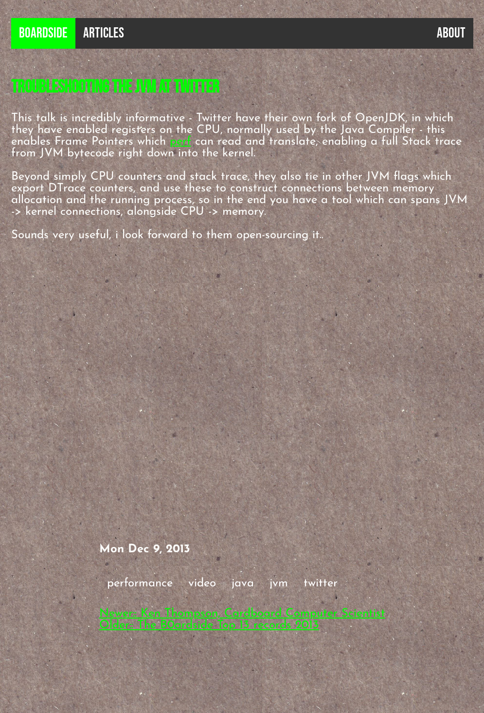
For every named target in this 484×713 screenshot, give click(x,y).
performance (140, 583)
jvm (278, 583)
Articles (103, 33)
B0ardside (43, 33)
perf (180, 142)
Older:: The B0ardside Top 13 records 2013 (209, 625)
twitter (321, 583)
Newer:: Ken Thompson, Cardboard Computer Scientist (242, 613)
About (451, 33)
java (243, 583)
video (202, 583)
